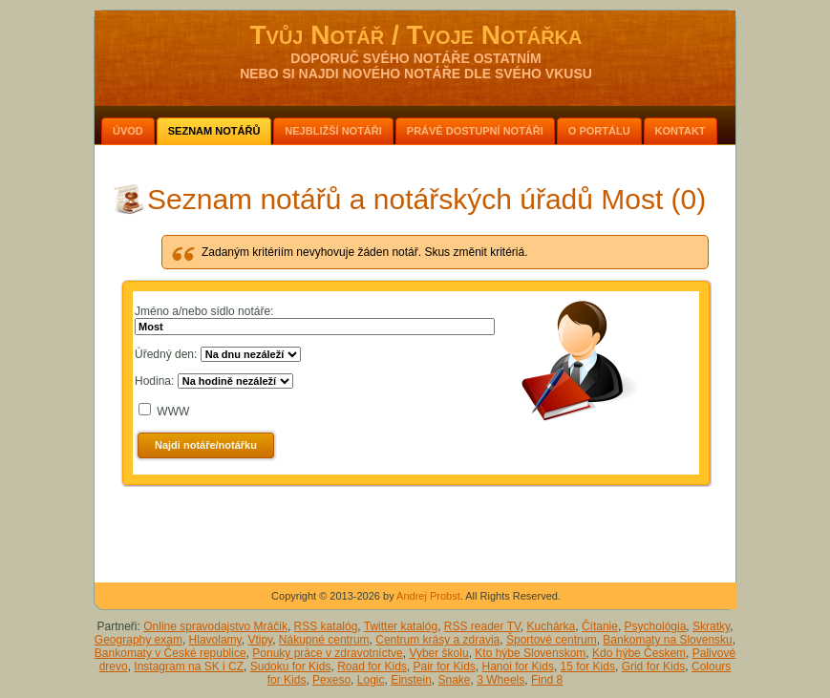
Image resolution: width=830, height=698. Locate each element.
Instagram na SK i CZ (189, 666)
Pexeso (331, 680)
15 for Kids (588, 666)
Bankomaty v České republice (170, 653)
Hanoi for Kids (518, 666)
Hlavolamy (215, 639)
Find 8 (547, 680)
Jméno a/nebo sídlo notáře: (204, 311)
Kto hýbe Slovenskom (530, 653)
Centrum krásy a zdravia (437, 639)
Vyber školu (438, 653)
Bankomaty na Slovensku (667, 639)
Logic (371, 680)
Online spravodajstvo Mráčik (215, 626)
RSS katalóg (326, 626)
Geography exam (138, 639)
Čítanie (600, 626)
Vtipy (259, 639)
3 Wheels (500, 680)
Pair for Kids (445, 666)
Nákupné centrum (324, 639)
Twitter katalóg (400, 626)
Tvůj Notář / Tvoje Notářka (415, 35)
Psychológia (656, 626)
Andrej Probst (428, 596)
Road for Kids (372, 666)
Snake (454, 680)
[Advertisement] (416, 530)
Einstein (411, 680)
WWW (173, 411)
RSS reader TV (482, 626)
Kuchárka (551, 626)
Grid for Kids (654, 666)
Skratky (711, 626)
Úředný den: (166, 354)
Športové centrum (551, 639)
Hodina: (154, 381)
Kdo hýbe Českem (639, 653)
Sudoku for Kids (290, 666)
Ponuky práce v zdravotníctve (327, 653)
